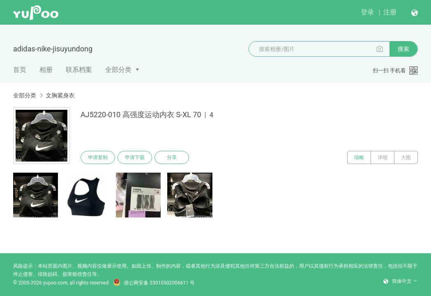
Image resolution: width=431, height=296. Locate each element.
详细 (382, 157)
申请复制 (98, 157)
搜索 (403, 49)
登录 (367, 12)
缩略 (359, 157)
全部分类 (118, 70)
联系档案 (79, 70)
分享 (172, 157)
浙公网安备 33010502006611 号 (153, 283)
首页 (19, 70)
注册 (389, 12)
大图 (406, 157)
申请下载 (135, 157)
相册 (46, 70)
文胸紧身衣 (60, 95)
